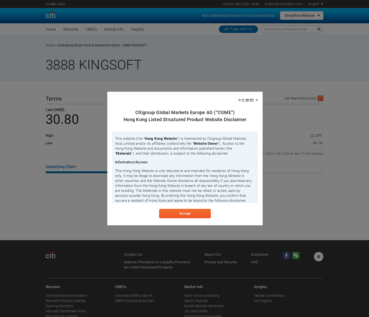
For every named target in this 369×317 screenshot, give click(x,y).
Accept (185, 214)
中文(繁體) (246, 100)
